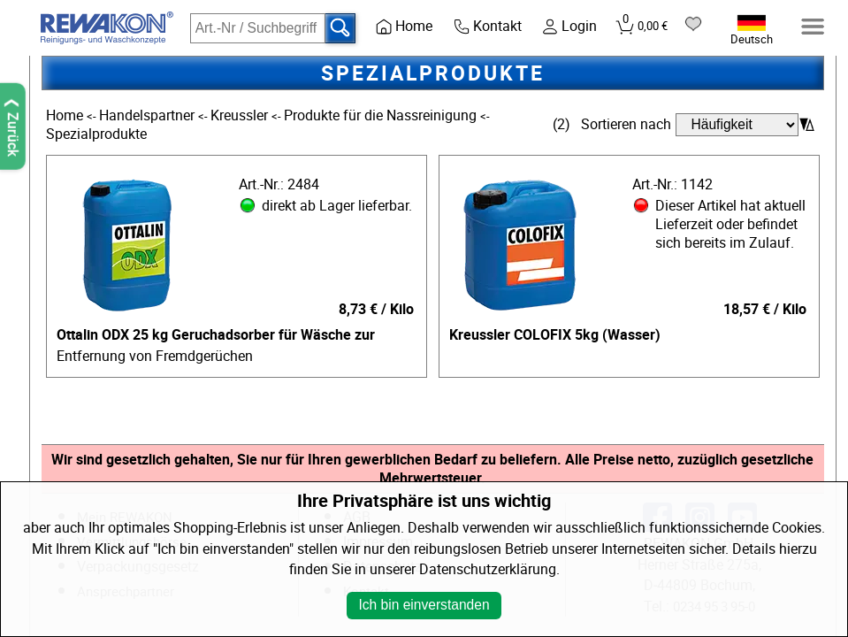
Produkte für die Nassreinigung (382, 115)
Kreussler (240, 115)
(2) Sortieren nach (612, 124)
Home (66, 115)
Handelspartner (148, 115)
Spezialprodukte (96, 134)
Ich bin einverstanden (423, 604)
